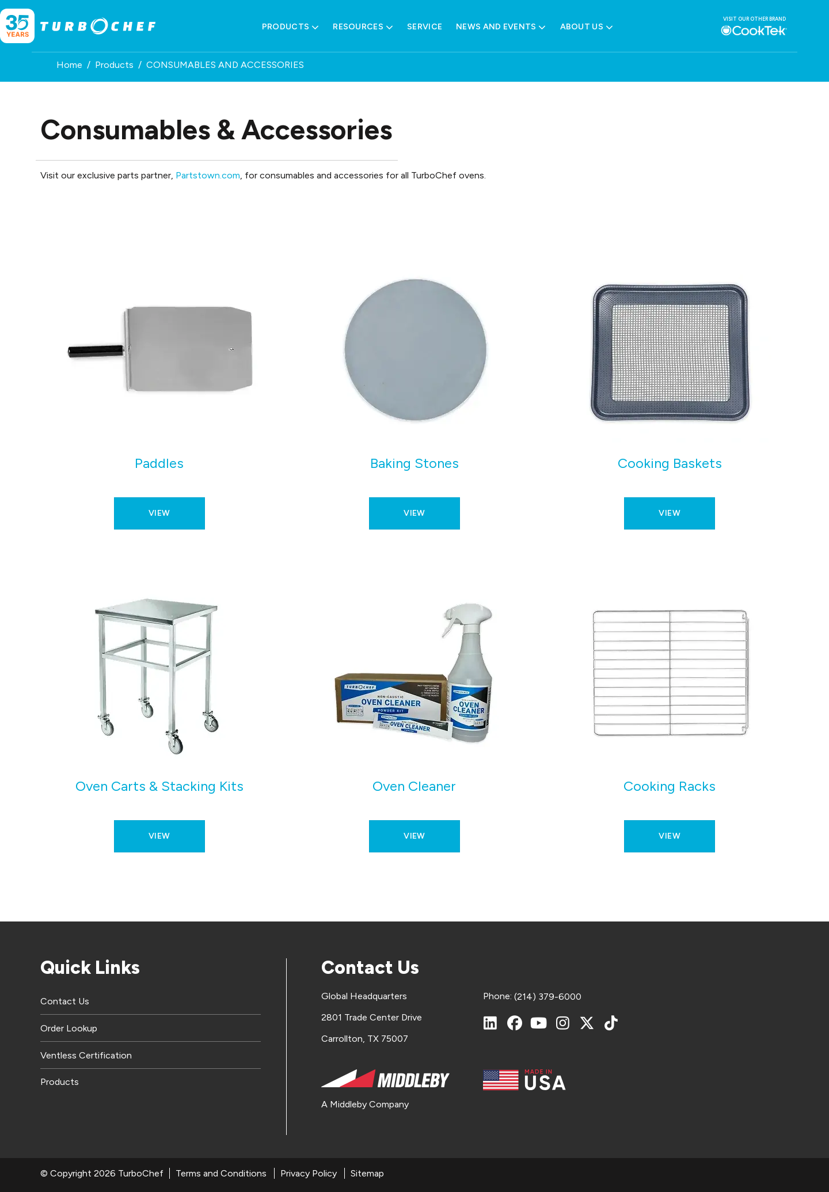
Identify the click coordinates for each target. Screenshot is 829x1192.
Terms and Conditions (221, 1173)
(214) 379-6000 (547, 996)
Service (424, 27)
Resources (363, 27)
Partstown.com (208, 175)
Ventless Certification (86, 1055)
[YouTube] (538, 1022)
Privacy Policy (308, 1173)
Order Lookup (68, 1028)
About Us (587, 27)
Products (291, 27)
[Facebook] (514, 1022)
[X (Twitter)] (587, 1022)
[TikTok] (611, 1022)
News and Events (501, 27)
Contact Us (64, 1001)
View (159, 513)
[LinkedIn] (490, 1022)
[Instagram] (563, 1022)
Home (69, 64)
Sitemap (367, 1173)
